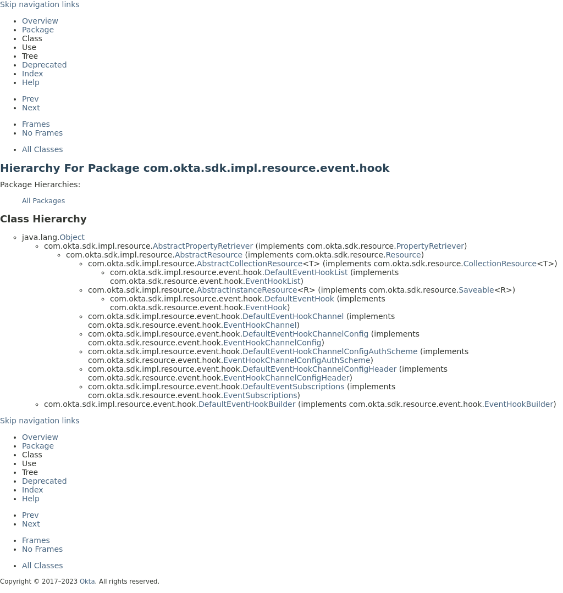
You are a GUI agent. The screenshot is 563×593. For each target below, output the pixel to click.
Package (38, 29)
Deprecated (44, 64)
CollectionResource (500, 263)
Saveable (476, 290)
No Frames (42, 132)
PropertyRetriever (430, 246)
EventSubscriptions (260, 395)
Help (31, 82)
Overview (40, 20)
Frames (36, 124)
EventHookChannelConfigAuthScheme (296, 360)
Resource (403, 254)
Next (31, 107)
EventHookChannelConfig (272, 342)
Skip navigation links (40, 4)
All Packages (43, 201)
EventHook (266, 307)
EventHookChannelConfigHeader (286, 377)
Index (32, 73)
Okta (87, 581)
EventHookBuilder (518, 404)
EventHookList (272, 281)
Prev (30, 98)
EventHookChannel (259, 325)
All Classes (42, 149)
